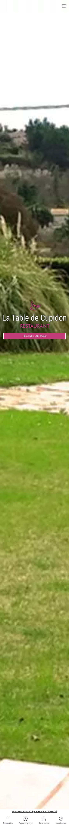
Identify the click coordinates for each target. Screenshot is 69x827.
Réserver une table (34, 335)
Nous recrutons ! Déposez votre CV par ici (34, 811)
